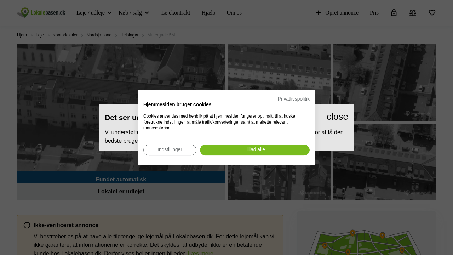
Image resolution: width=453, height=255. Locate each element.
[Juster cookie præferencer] (169, 149)
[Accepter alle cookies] (255, 149)
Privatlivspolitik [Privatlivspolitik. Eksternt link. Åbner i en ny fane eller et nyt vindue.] (294, 99)
